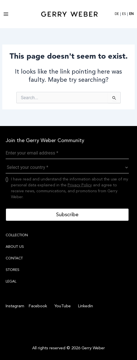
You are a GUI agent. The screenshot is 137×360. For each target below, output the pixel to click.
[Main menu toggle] (6, 14)
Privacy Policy (80, 185)
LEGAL (11, 281)
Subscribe (67, 214)
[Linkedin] (84, 306)
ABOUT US (15, 246)
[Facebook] (37, 306)
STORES (12, 270)
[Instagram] (15, 306)
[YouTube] (62, 306)
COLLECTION (17, 235)
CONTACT (14, 258)
